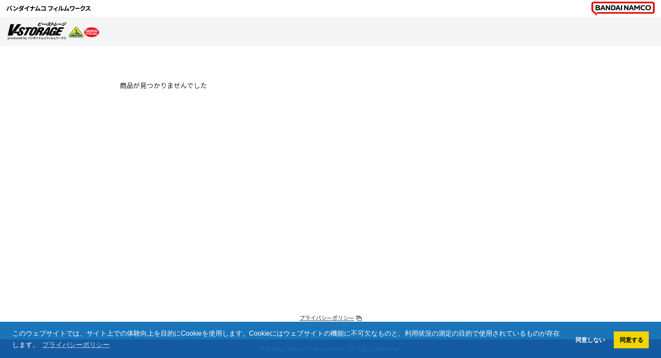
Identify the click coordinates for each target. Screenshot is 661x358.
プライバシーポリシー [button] (76, 344)
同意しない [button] (590, 339)
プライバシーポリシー (326, 318)
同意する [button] (631, 339)
